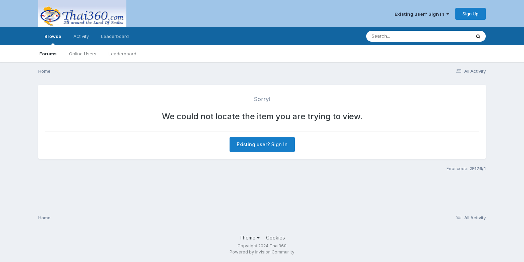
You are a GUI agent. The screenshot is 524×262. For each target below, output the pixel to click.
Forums (48, 53)
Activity (81, 36)
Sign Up (471, 13)
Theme (249, 237)
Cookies (275, 237)
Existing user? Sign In (422, 14)
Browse (52, 39)
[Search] (399, 36)
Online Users (82, 53)
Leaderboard (122, 53)
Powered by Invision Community (262, 251)
